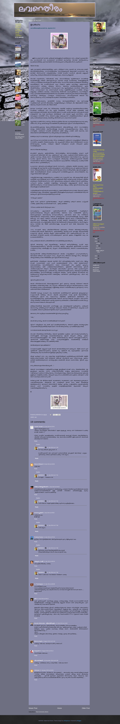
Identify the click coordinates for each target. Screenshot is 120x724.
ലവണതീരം (23, 46)
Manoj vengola (38, 641)
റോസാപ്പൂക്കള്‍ (38, 512)
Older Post (86, 708)
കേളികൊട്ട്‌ (96, 265)
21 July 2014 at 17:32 (52, 501)
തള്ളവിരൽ (23, 79)
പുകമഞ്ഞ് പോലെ (23, 64)
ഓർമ (94, 62)
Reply (35, 441)
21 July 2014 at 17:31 (52, 475)
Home (59, 708)
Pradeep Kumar (38, 537)
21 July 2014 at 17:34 (52, 525)
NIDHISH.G (41, 447)
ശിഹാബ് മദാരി (38, 660)
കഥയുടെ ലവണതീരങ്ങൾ (19, 133)
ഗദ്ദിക (23, 95)
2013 (96, 256)
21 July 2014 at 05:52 (48, 512)
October (98, 243)
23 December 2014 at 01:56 (50, 660)
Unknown (37, 670)
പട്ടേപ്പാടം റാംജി (38, 561)
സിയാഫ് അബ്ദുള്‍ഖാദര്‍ (41, 486)
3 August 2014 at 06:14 (47, 650)
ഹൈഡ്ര (23, 70)
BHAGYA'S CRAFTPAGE (96, 270)
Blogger (79, 720)
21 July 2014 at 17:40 (52, 572)
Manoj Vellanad (38, 464)
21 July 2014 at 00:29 (53, 486)
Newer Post (33, 708)
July (97, 246)
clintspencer (67, 720)
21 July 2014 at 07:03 (49, 537)
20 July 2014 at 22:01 (49, 426)
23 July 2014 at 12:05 (61, 623)
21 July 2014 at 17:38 (52, 548)
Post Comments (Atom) (42, 712)
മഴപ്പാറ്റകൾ (96, 267)
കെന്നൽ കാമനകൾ (23, 56)
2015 (96, 238)
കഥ (36, 417)
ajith (35, 598)
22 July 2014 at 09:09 (49, 584)
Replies (38, 444)
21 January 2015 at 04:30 (46, 670)
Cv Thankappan (38, 584)
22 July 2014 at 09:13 (42, 598)
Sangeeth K (37, 650)
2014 (96, 241)
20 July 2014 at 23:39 (49, 464)
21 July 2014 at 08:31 (49, 561)
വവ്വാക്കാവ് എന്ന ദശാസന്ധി (23, 106)
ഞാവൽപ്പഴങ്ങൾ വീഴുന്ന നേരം (19, 137)
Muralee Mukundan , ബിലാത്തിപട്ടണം (45, 623)
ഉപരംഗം (98, 248)
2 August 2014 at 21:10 (49, 641)
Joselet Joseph (38, 426)
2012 (96, 258)
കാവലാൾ (23, 87)
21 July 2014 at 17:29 (52, 447)
